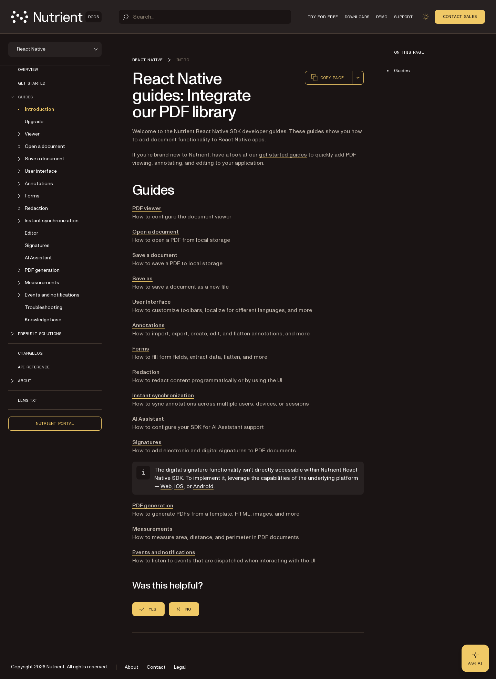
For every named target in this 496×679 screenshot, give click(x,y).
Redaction (145, 372)
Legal (180, 667)
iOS (179, 486)
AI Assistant (38, 258)
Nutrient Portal (55, 423)
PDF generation (152, 505)
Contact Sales (460, 16)
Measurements (152, 529)
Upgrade (34, 121)
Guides (402, 70)
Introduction (39, 109)
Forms (140, 349)
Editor (31, 233)
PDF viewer (147, 208)
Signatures (37, 245)
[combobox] (358, 78)
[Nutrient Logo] (56, 17)
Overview (28, 69)
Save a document (154, 255)
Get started (31, 83)
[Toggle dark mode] (426, 17)
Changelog (30, 353)
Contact (156, 667)
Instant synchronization (163, 395)
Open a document (155, 232)
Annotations (148, 325)
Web (166, 486)
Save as (142, 278)
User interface (151, 302)
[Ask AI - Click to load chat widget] (475, 658)
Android (203, 486)
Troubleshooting (43, 307)
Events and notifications (163, 552)
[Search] (205, 17)
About (131, 667)
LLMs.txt (27, 400)
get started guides (283, 155)
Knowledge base (43, 319)
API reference (34, 367)
